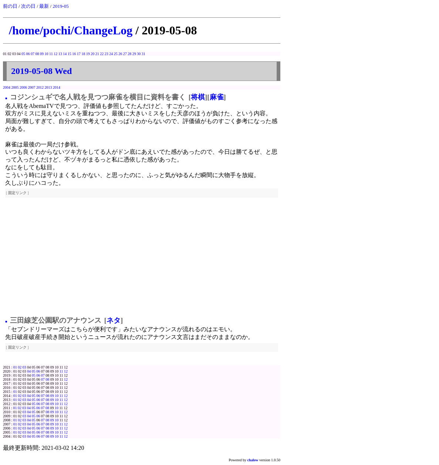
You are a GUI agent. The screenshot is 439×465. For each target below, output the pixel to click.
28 (129, 54)
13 (60, 54)
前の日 (10, 6)
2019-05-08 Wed (41, 71)
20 (92, 54)
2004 (6, 87)
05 (23, 54)
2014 (56, 87)
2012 (40, 87)
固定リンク (17, 193)
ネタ (114, 320)
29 (134, 54)
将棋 (198, 97)
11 (51, 54)
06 (28, 54)
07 (32, 54)
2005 (15, 87)
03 (24, 367)
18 (83, 54)
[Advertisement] (141, 257)
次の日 (28, 6)
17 (79, 54)
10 (46, 54)
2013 (48, 87)
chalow (253, 460)
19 (88, 54)
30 (139, 54)
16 (74, 54)
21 (97, 54)
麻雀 (217, 97)
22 (102, 54)
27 (125, 54)
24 (111, 54)
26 (120, 54)
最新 (44, 6)
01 (15, 367)
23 (106, 54)
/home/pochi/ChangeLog (70, 30)
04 (29, 371)
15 (69, 54)
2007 (32, 87)
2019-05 (60, 6)
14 (65, 54)
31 (143, 54)
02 (19, 367)
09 (42, 54)
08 (37, 54)
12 (55, 54)
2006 (23, 87)
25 (116, 54)
